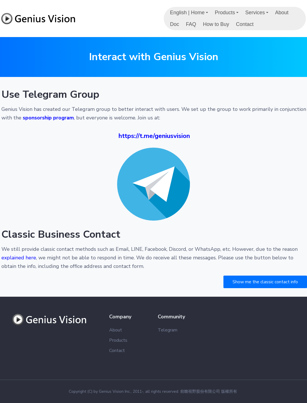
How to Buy (216, 24)
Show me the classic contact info (265, 282)
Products (227, 14)
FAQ (191, 24)
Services (257, 14)
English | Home (189, 14)
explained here (18, 257)
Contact (245, 24)
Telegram (167, 330)
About (282, 12)
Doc (174, 24)
